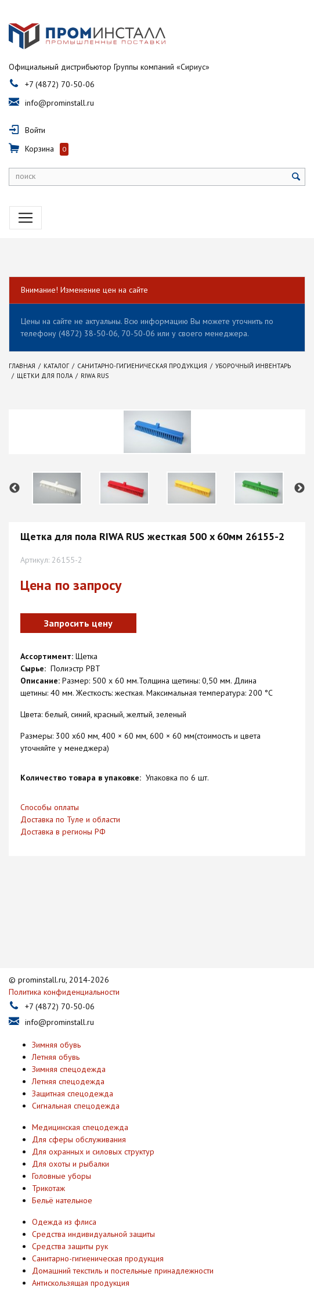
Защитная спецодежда (72, 1062)
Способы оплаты (49, 807)
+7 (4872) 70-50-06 (60, 84)
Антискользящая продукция (80, 1252)
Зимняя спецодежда (69, 1038)
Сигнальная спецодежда (76, 1075)
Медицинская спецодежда (80, 1096)
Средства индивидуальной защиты (93, 1203)
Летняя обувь (56, 1026)
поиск (25, 176)
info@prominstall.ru (59, 103)
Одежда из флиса (64, 1191)
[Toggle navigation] (25, 217)
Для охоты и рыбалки (70, 1133)
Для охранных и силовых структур (93, 1121)
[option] (57, 488)
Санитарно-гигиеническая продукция (98, 1227)
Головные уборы (61, 1145)
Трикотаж (48, 1157)
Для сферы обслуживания (79, 1108)
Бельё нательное (62, 1169)
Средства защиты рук (70, 1215)
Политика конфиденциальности (64, 961)
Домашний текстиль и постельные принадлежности (123, 1240)
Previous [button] (14, 488)
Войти (35, 130)
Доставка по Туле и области (70, 819)
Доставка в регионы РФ (63, 831)
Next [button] (299, 488)
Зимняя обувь (56, 1014)
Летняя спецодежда (68, 1050)
